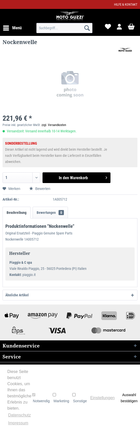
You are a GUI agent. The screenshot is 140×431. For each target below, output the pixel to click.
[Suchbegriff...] (64, 28)
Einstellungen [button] (102, 398)
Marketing (61, 398)
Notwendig (41, 398)
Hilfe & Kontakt (125, 4)
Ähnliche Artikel (17, 295)
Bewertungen (50, 212)
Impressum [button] (18, 423)
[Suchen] (87, 28)
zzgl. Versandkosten (53, 125)
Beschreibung (16, 213)
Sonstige (79, 398)
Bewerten (39, 189)
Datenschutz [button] (19, 415)
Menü (12, 27)
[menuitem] (12, 28)
